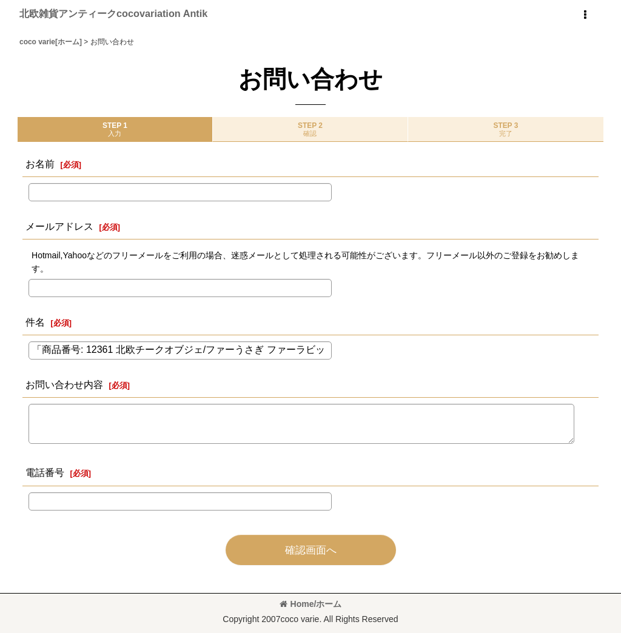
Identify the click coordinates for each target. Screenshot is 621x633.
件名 (35, 321)
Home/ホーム (311, 604)
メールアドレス (59, 226)
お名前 (40, 163)
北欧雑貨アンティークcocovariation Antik (113, 13)
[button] (585, 15)
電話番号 (44, 472)
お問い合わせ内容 (64, 384)
